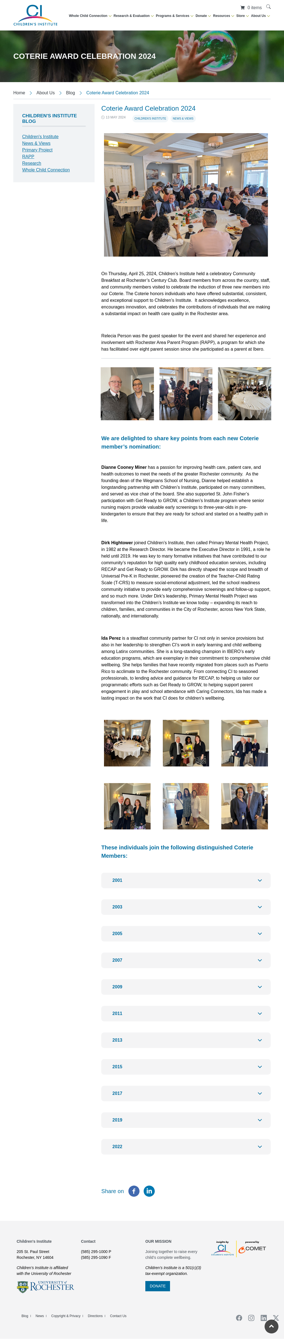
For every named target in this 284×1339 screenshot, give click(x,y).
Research (31, 163)
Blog (70, 92)
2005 (188, 936)
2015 (188, 1069)
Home (19, 92)
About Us (46, 92)
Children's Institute (150, 118)
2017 (188, 1096)
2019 (188, 1123)
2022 (188, 1149)
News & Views (183, 118)
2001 (188, 883)
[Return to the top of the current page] (271, 1326)
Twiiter (274, 1318)
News (40, 1316)
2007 (188, 963)
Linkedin (262, 1318)
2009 (188, 989)
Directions (95, 1316)
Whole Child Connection (46, 170)
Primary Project (37, 150)
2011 (188, 1016)
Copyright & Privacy (65, 1316)
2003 (188, 910)
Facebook (237, 1318)
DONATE (158, 1286)
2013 (188, 1043)
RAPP (28, 156)
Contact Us (118, 1316)
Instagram (250, 1318)
